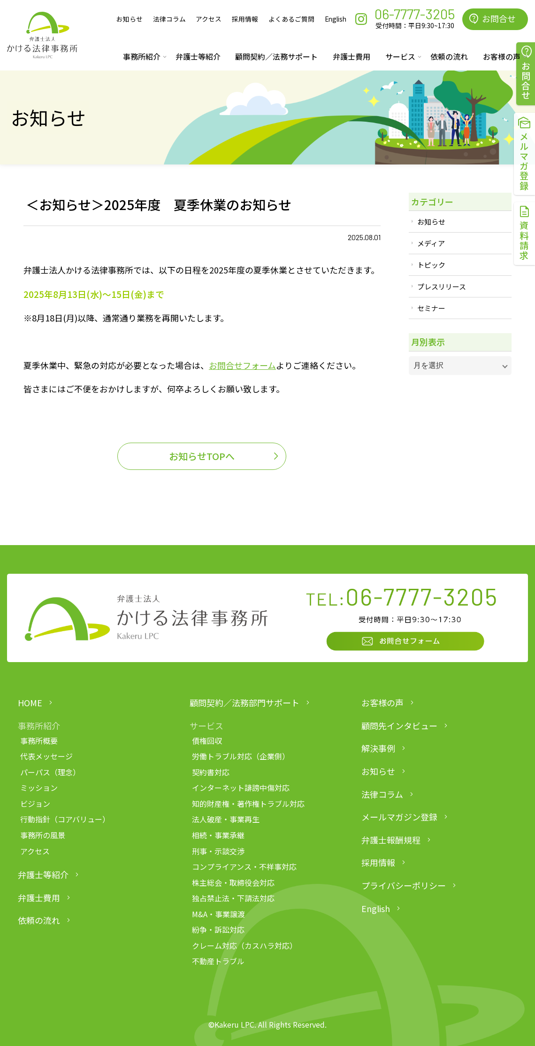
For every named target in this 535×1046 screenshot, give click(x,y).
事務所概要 (39, 740)
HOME (30, 702)
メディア (431, 243)
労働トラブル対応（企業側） (241, 756)
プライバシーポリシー (403, 885)
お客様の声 (382, 702)
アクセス (209, 18)
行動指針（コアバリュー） (65, 819)
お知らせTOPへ (202, 456)
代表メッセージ (46, 756)
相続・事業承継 (218, 835)
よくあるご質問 (291, 18)
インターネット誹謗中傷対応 (241, 787)
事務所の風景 (42, 835)
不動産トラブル (218, 961)
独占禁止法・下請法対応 (233, 898)
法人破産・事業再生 (226, 819)
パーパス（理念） (50, 772)
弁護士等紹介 (198, 56)
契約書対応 (210, 772)
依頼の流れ (449, 56)
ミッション (39, 787)
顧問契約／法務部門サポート (244, 702)
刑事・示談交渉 (218, 851)
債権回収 (207, 740)
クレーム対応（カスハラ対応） (244, 945)
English (335, 18)
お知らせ (129, 18)
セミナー (431, 308)
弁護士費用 (351, 56)
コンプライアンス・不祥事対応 (244, 866)
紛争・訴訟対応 (218, 929)
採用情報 (245, 18)
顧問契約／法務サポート (276, 56)
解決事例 (378, 748)
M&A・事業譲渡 (218, 914)
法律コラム (169, 18)
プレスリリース (441, 286)
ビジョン (35, 803)
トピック (431, 265)
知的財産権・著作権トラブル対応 (248, 803)
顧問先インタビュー (399, 725)
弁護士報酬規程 (390, 840)
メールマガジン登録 (399, 817)
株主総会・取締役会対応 (233, 882)
